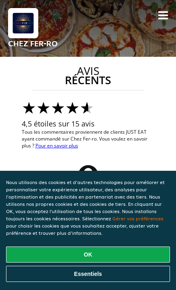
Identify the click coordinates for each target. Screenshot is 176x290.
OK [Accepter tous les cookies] (88, 254)
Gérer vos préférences (138, 218)
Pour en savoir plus (56, 145)
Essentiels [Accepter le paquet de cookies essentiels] (88, 274)
